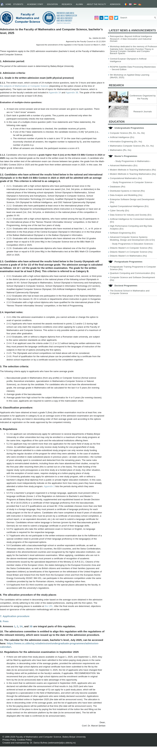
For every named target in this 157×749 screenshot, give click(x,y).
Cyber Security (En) (119, 210)
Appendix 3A (55, 92)
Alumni (79, 4)
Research (67, 4)
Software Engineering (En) (123, 233)
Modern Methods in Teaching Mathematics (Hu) (133, 174)
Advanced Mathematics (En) (123, 165)
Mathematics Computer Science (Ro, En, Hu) (132, 146)
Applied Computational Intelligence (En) (129, 206)
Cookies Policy (24, 740)
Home (8, 4)
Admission (115, 4)
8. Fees (4, 621)
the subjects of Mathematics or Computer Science (24, 86)
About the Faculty (96, 4)
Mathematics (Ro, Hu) (120, 150)
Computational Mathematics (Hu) (126, 178)
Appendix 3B (72, 92)
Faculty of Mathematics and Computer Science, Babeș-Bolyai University (51, 737)
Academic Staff (35, 4)
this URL (48, 606)
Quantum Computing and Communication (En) (132, 273)
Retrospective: (131, 38)
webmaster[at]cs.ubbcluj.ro (62, 742)
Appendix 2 (49, 486)
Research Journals (142, 111)
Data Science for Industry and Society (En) (130, 215)
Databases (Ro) (117, 186)
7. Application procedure (14, 616)
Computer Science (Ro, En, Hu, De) (127, 133)
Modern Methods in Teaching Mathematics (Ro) (133, 169)
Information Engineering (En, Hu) (126, 141)
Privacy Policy (9, 740)
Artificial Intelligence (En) (122, 137)
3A (21, 626)
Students (18, 4)
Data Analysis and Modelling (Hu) (126, 195)
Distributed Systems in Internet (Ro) (127, 191)
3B (31, 626)
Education (52, 4)
